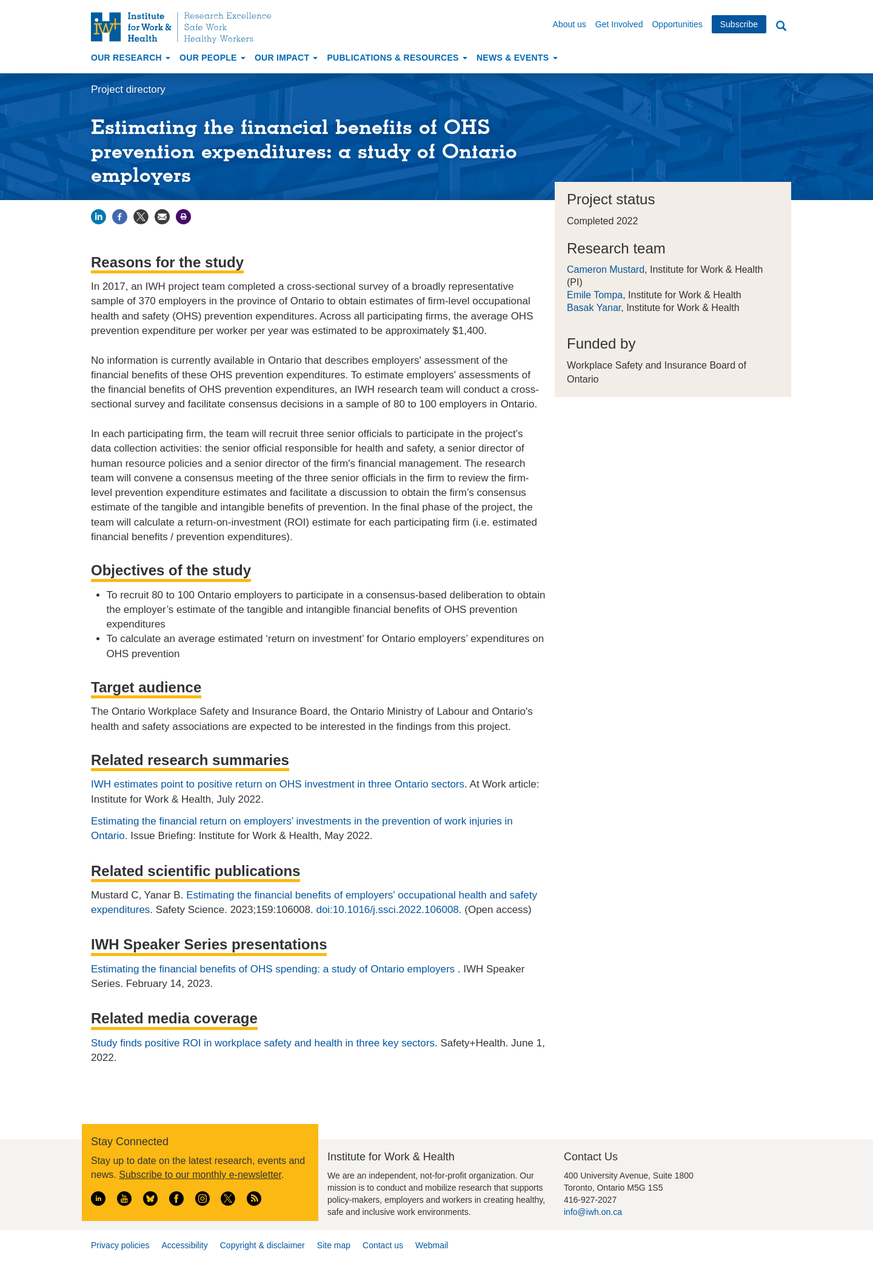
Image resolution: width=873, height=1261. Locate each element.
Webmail (431, 1245)
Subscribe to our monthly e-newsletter (200, 1174)
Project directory (128, 89)
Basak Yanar (594, 308)
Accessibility (184, 1245)
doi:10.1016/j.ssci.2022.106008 (387, 909)
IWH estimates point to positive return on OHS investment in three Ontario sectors (277, 784)
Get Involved (619, 24)
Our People (212, 57)
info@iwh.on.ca (593, 1212)
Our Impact (286, 57)
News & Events (517, 57)
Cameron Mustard (605, 269)
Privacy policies (120, 1245)
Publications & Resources (397, 57)
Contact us (383, 1245)
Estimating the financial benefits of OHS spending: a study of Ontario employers (274, 969)
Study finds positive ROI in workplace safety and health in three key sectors (263, 1043)
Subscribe (739, 24)
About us (569, 24)
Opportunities (677, 24)
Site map (333, 1245)
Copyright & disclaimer (262, 1245)
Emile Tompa (595, 295)
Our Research (130, 57)
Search (781, 26)
